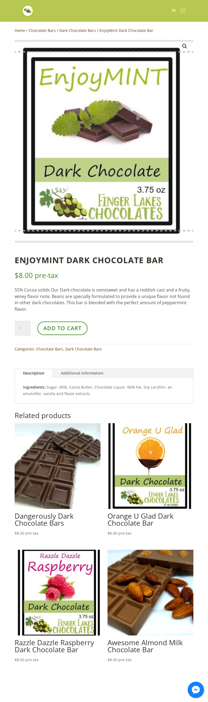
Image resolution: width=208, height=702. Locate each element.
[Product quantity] (23, 328)
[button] (185, 46)
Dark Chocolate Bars (77, 30)
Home (20, 30)
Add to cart (62, 328)
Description (33, 373)
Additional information (82, 373)
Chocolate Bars (42, 30)
